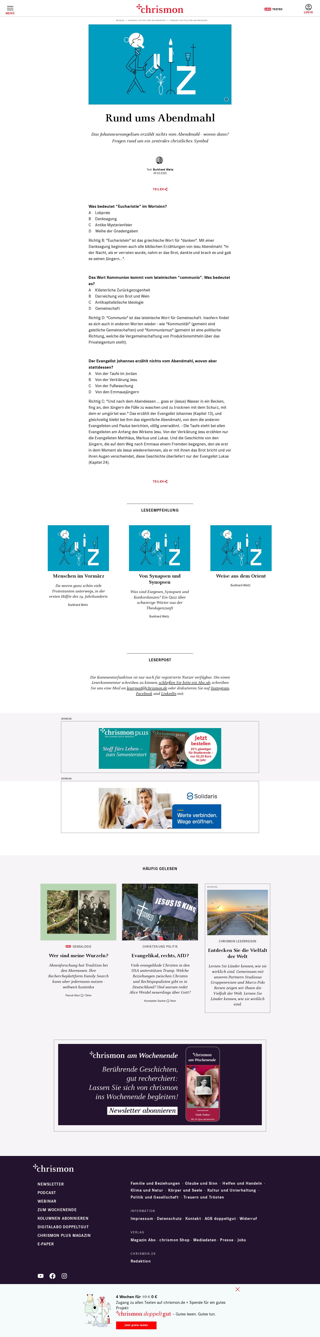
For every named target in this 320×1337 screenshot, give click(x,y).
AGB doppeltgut (220, 1218)
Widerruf (248, 1218)
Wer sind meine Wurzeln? (78, 955)
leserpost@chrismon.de (147, 688)
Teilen (158, 189)
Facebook (144, 694)
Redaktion (141, 1261)
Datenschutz (169, 1218)
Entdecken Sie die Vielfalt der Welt (237, 953)
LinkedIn (168, 694)
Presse (226, 1240)
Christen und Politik (160, 946)
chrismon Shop (174, 1240)
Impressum (142, 1218)
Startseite (120, 20)
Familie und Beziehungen (155, 1183)
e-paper (46, 1244)
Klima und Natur (147, 1190)
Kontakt (193, 1218)
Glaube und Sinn (201, 1183)
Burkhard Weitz (163, 169)
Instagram (220, 688)
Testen (273, 9)
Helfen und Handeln (242, 1183)
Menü (10, 13)
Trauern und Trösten (203, 1197)
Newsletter (51, 1184)
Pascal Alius (73, 995)
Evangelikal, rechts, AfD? (160, 955)
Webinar (47, 1201)
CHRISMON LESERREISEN (237, 941)
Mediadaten (204, 1240)
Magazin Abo (143, 1240)
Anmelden (308, 9)
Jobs (241, 1240)
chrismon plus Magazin (64, 1235)
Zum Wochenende (57, 1209)
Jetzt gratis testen (136, 1325)
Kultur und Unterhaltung (231, 1190)
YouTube (41, 1276)
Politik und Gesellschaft (155, 1197)
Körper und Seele (185, 1190)
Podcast (47, 1192)
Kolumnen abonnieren (63, 1218)
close (238, 1289)
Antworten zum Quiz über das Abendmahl (147, 20)
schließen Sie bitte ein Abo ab (184, 683)
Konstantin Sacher (155, 1001)
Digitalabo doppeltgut (63, 1227)
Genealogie (82, 946)
